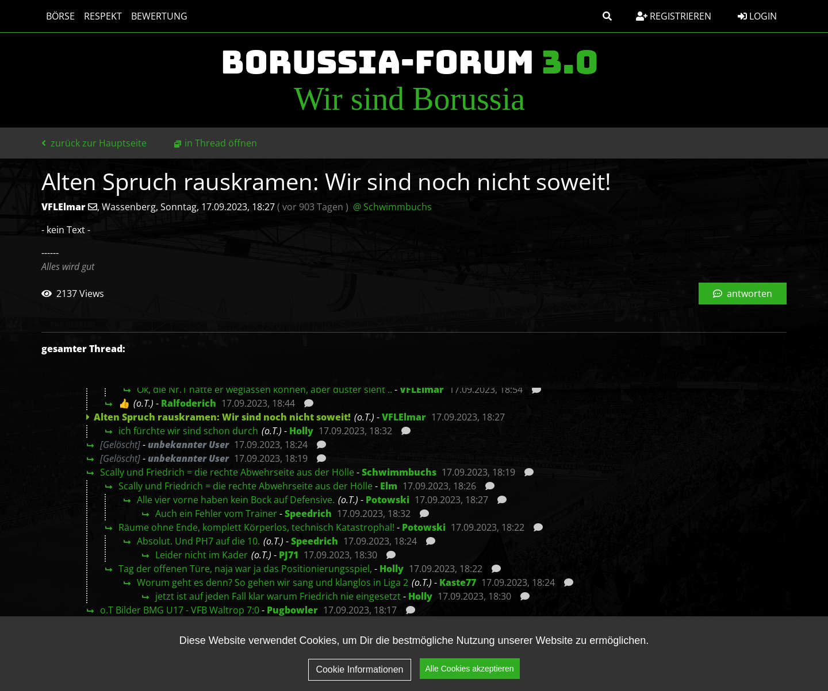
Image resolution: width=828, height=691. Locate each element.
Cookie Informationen (359, 669)
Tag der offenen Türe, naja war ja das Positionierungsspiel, (245, 568)
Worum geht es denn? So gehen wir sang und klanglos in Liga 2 (273, 582)
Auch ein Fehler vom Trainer (216, 513)
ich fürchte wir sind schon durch (188, 430)
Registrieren (673, 16)
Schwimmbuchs (399, 472)
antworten (742, 293)
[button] (607, 16)
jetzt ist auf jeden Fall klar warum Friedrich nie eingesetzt (278, 596)
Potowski (387, 499)
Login (757, 16)
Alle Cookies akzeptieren (469, 669)
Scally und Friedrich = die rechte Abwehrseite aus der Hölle (227, 472)
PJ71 (288, 555)
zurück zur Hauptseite (94, 143)
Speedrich (308, 513)
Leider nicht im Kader (201, 555)
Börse (60, 16)
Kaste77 (457, 582)
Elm (388, 486)
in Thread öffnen (221, 143)
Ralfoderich (188, 403)
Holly (301, 430)
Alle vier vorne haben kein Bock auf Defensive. (236, 499)
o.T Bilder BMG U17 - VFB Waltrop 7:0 (180, 610)
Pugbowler (292, 610)
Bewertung (159, 16)
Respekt (103, 16)
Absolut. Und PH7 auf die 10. (198, 541)
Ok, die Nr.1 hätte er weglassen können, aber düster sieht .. (264, 389)
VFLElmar (422, 389)
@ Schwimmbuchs (392, 206)
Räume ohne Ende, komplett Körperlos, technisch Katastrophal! (256, 527)
